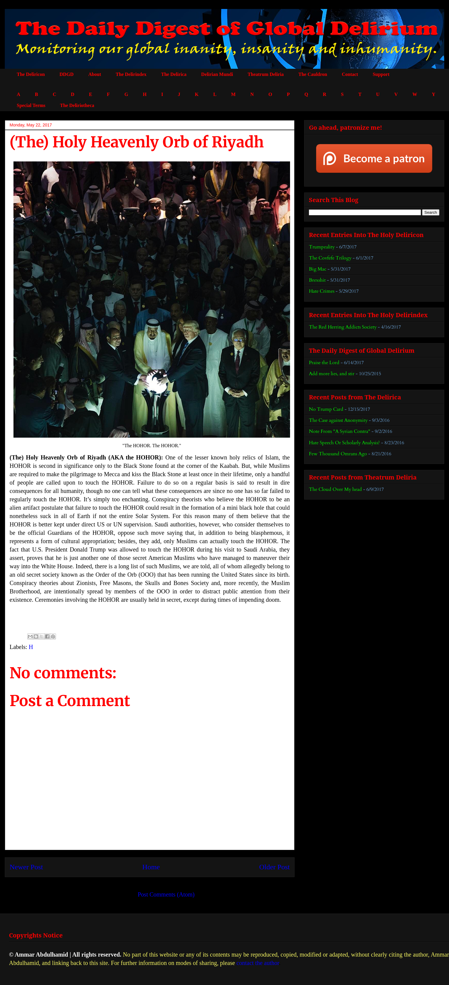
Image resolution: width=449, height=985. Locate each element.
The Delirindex (131, 74)
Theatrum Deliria (265, 74)
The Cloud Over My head (335, 489)
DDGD (67, 74)
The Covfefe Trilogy (330, 258)
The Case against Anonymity (338, 420)
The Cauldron (312, 74)
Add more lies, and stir (331, 373)
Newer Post (26, 867)
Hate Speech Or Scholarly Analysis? (344, 442)
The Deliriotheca (77, 105)
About (94, 74)
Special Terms (31, 105)
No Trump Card (326, 409)
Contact (350, 74)
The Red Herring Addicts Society (343, 327)
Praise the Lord (324, 362)
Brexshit (317, 280)
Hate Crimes (321, 291)
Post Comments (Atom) (166, 894)
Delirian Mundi (217, 74)
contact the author (257, 963)
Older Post (274, 867)
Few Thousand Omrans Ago (338, 453)
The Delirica (173, 74)
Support (381, 74)
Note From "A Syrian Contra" (339, 431)
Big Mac (317, 269)
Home (151, 867)
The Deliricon (31, 74)
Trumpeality (322, 247)
